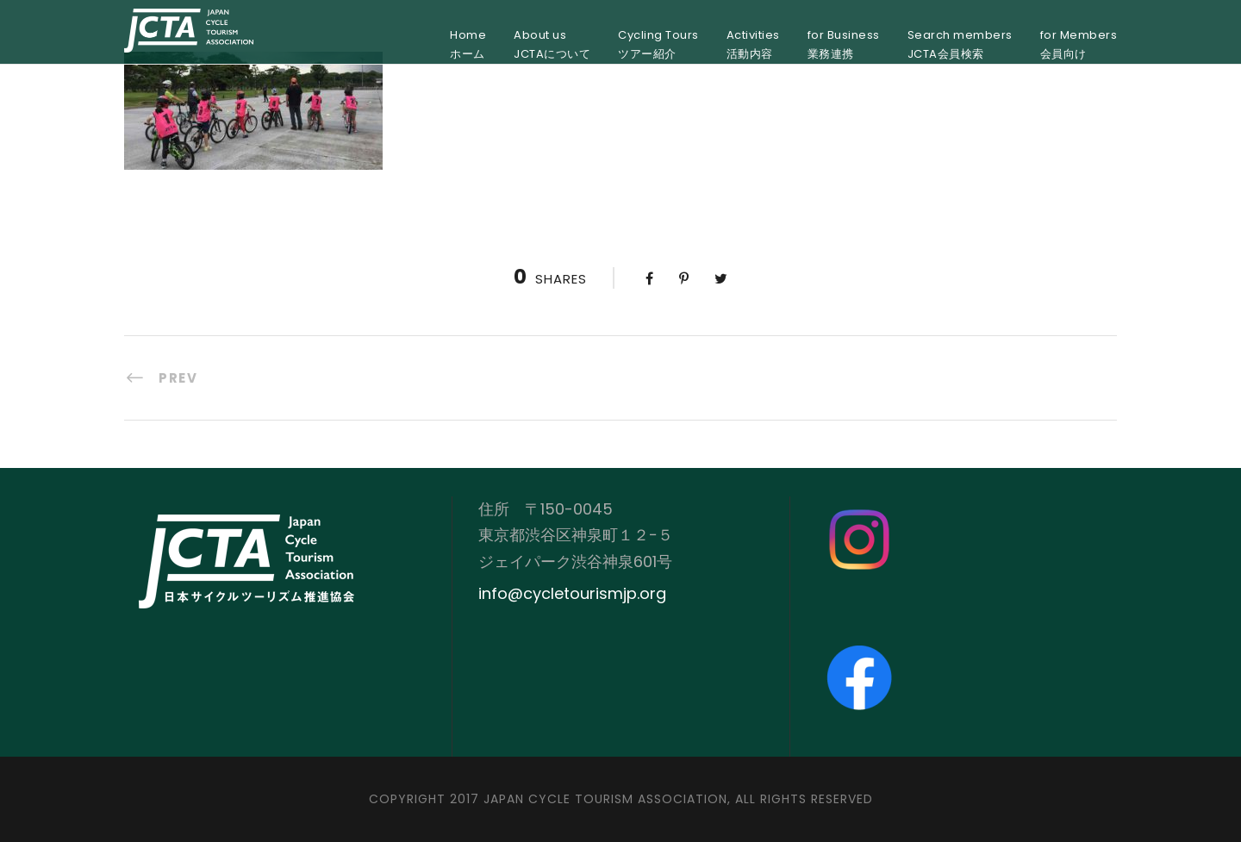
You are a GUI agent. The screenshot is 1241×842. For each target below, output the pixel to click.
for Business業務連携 (844, 44)
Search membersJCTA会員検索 (960, 44)
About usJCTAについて (552, 44)
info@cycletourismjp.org (572, 593)
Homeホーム (468, 44)
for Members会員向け (1079, 44)
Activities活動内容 (753, 44)
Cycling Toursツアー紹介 (658, 44)
